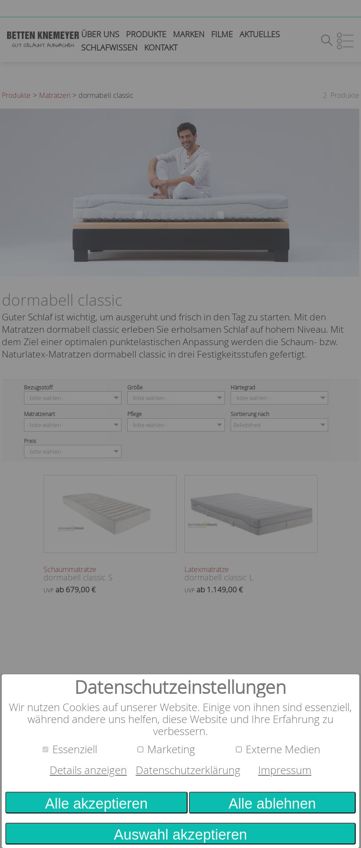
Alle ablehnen (272, 804)
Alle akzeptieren (96, 804)
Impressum (284, 769)
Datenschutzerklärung (188, 769)
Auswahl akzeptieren (180, 835)
